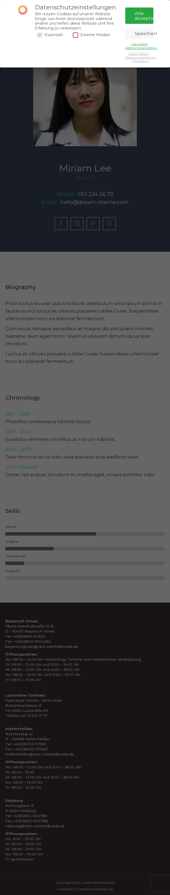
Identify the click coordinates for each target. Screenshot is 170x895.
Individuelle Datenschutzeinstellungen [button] (143, 46)
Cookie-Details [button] (138, 54)
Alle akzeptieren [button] (144, 15)
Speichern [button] (144, 33)
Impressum (141, 61)
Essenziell (50, 34)
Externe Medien (91, 34)
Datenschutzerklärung (140, 57)
